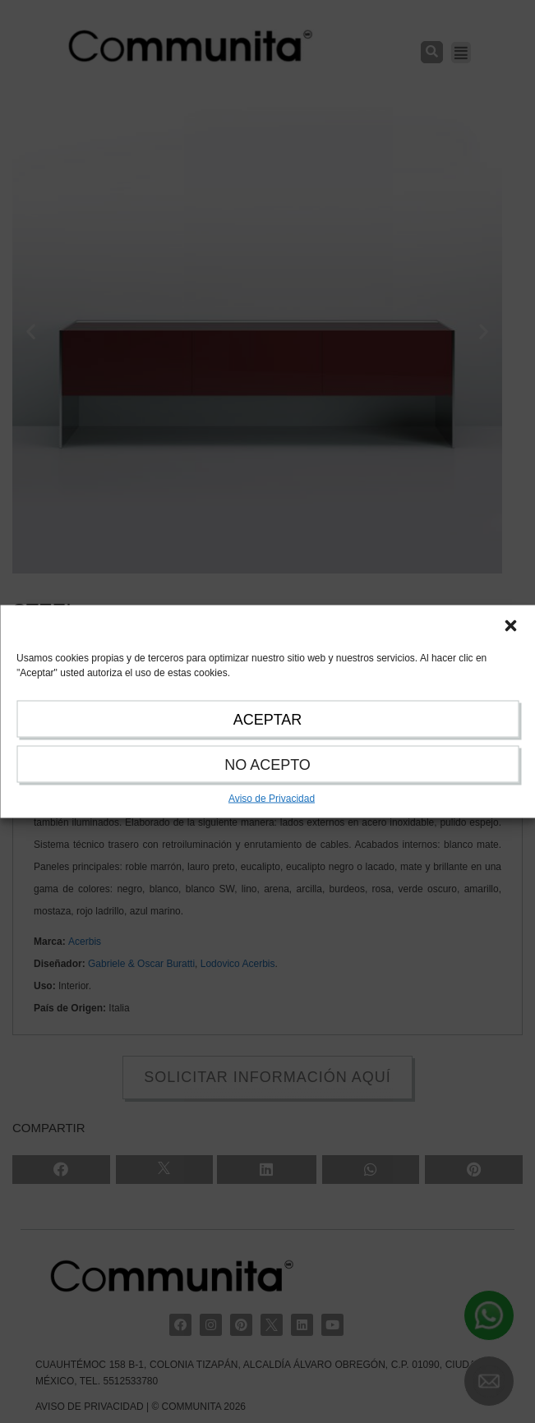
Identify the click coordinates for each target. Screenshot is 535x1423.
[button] (510, 626)
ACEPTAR (267, 720)
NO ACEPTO (267, 765)
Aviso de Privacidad (271, 798)
